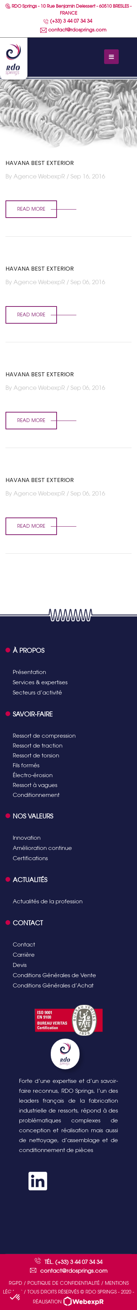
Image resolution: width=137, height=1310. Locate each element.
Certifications (30, 858)
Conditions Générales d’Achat (53, 985)
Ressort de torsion (36, 755)
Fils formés (26, 765)
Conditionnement (36, 795)
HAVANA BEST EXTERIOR (39, 163)
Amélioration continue (42, 848)
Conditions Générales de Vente (54, 975)
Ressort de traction (37, 745)
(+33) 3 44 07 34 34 (67, 21)
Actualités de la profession (48, 901)
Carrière (24, 955)
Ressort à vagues (35, 785)
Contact (24, 944)
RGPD (15, 1283)
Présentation (29, 672)
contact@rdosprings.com (73, 30)
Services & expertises (40, 682)
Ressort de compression (44, 736)
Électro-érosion (33, 775)
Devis (20, 965)
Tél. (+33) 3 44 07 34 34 (73, 1262)
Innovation (27, 838)
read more (31, 209)
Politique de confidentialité (63, 1283)
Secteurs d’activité (37, 692)
